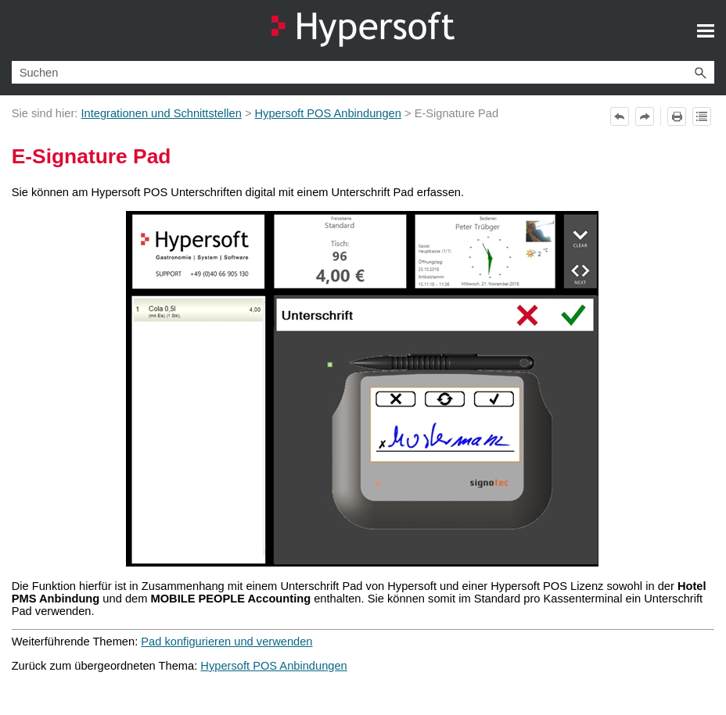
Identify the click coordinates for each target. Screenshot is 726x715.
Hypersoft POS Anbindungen (328, 113)
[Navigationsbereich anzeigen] (705, 30)
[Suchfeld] (363, 72)
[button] (700, 72)
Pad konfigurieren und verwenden (226, 641)
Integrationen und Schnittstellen (161, 113)
